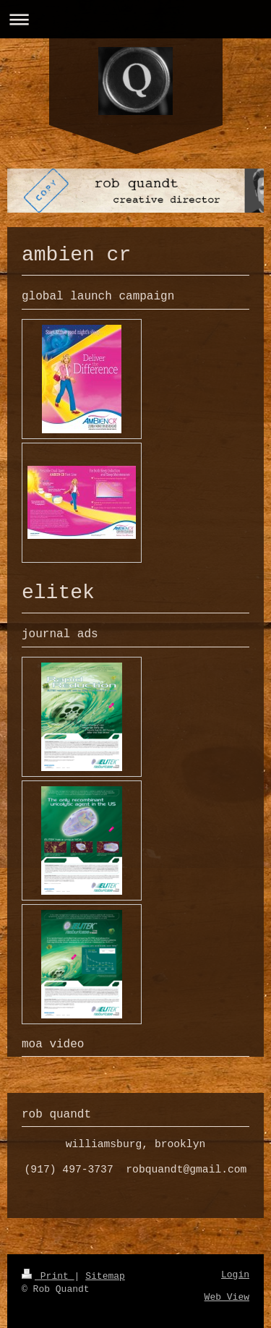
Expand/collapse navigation (135, 19)
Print (48, 1276)
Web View (227, 1297)
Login (235, 1274)
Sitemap (105, 1276)
